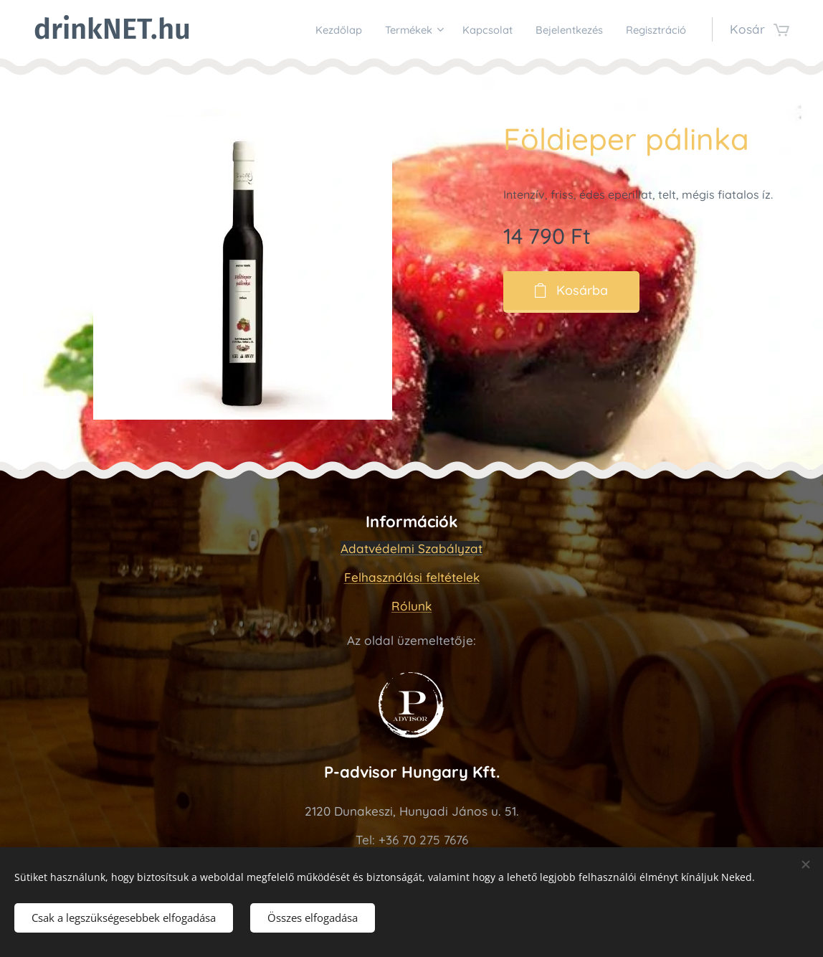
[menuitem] (297, 29)
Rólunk (411, 605)
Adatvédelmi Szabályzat (411, 548)
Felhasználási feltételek (412, 577)
